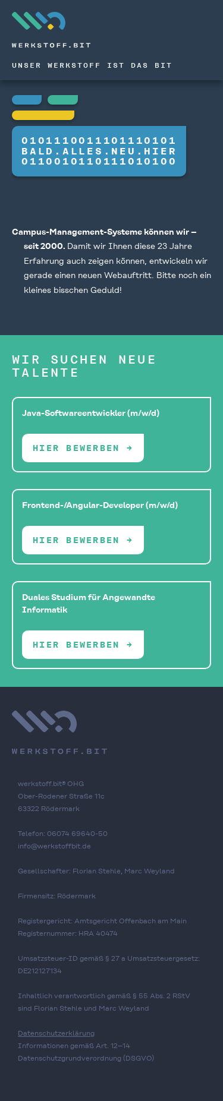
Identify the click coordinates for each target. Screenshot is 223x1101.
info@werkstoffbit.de (54, 846)
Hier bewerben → (83, 448)
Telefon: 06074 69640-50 (63, 833)
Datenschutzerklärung (56, 1033)
